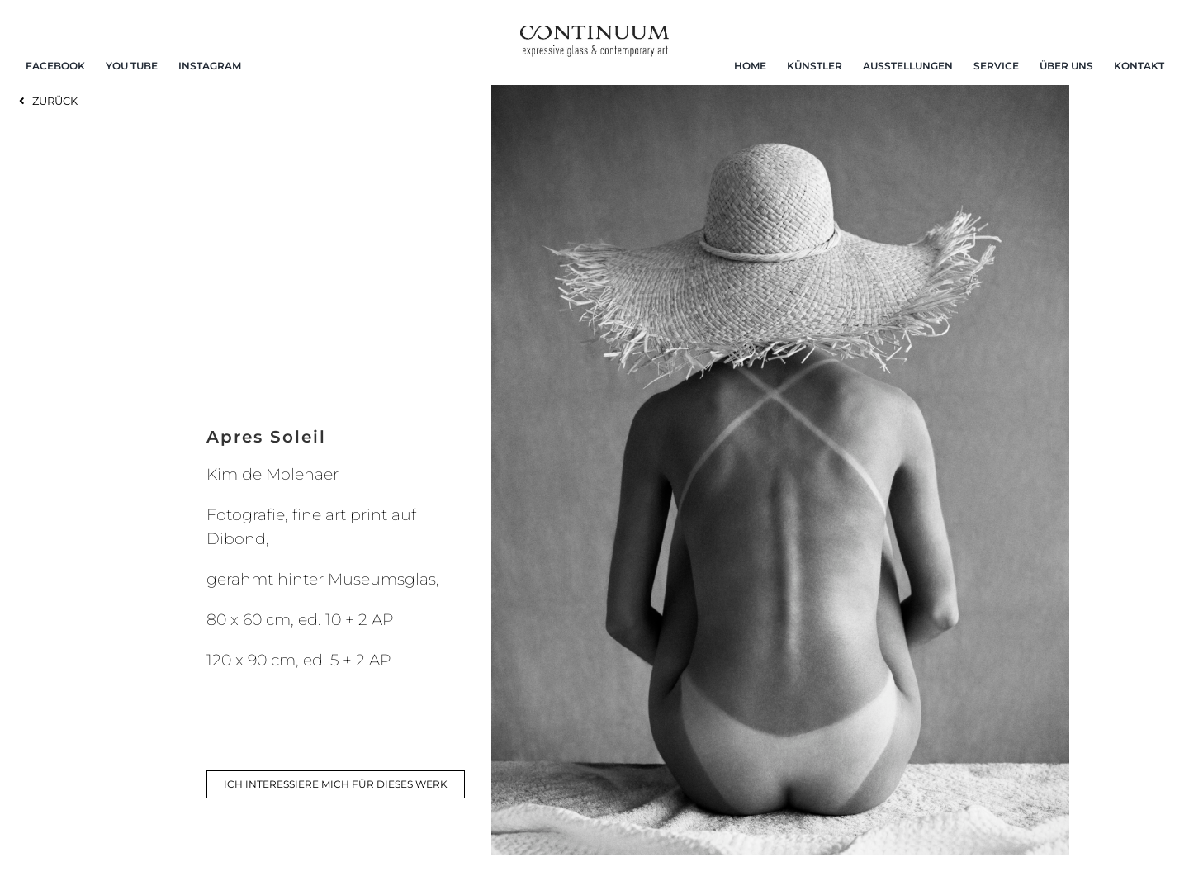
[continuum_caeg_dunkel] (594, 32)
